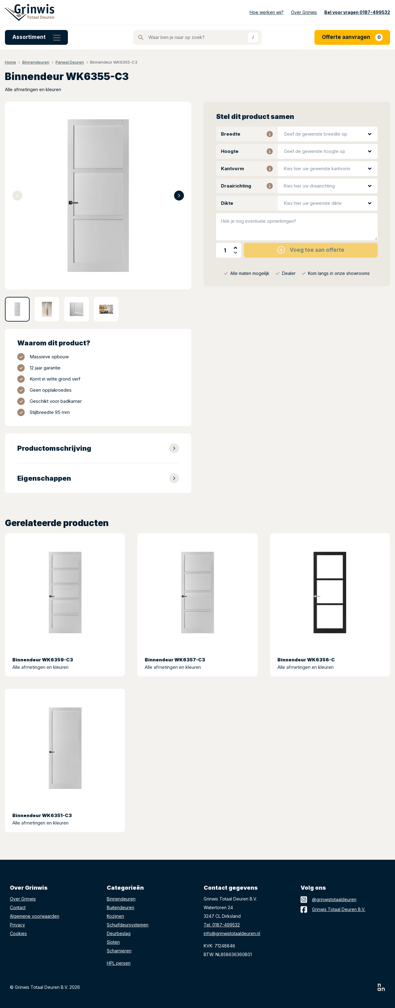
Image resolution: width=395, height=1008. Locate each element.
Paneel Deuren (70, 62)
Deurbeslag (119, 933)
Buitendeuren (120, 907)
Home (10, 62)
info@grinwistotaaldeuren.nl (232, 933)
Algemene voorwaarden (34, 916)
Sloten (113, 942)
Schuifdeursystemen (127, 924)
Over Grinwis (23, 898)
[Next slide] (179, 195)
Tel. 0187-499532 (222, 924)
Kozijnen (115, 916)
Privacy (17, 924)
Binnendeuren (35, 62)
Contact (18, 907)
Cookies (18, 933)
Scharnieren (119, 950)
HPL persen (119, 963)
